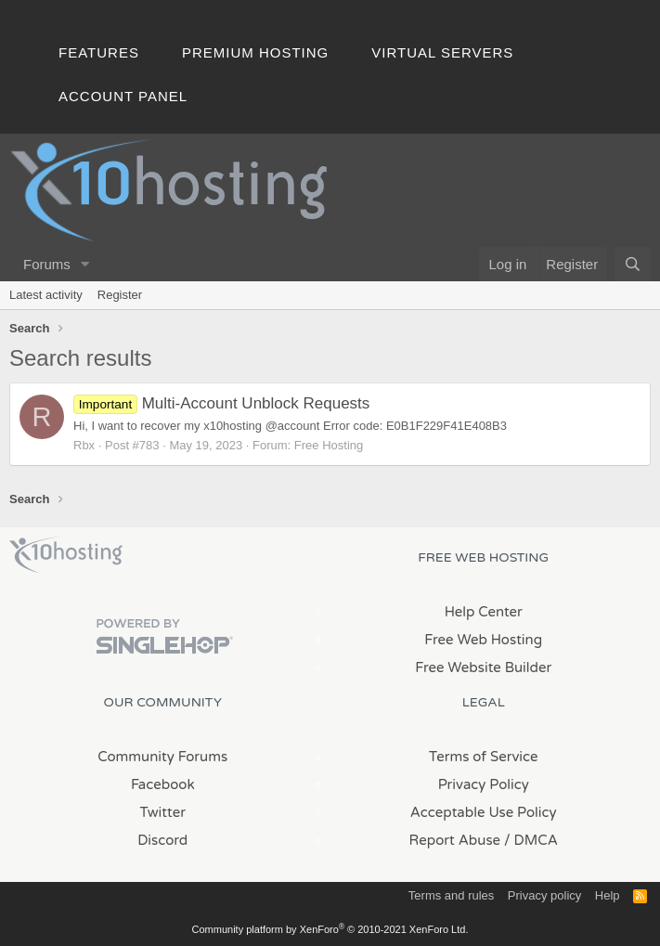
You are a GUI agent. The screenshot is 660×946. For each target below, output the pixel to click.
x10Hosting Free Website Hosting (66, 555)
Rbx (84, 445)
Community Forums (162, 756)
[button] (85, 264)
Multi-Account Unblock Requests (221, 403)
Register (119, 295)
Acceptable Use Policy (483, 812)
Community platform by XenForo (330, 929)
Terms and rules (451, 895)
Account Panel (123, 96)
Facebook (163, 784)
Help (607, 895)
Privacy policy (544, 895)
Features (98, 52)
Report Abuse (455, 840)
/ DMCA (531, 840)
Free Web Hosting (483, 639)
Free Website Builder (483, 667)
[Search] (633, 264)
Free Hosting (328, 445)
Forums (47, 264)
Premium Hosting (255, 52)
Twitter (163, 812)
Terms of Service (483, 756)
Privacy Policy (483, 784)
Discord (162, 840)
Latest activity (46, 295)
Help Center (484, 611)
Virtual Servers (442, 52)
